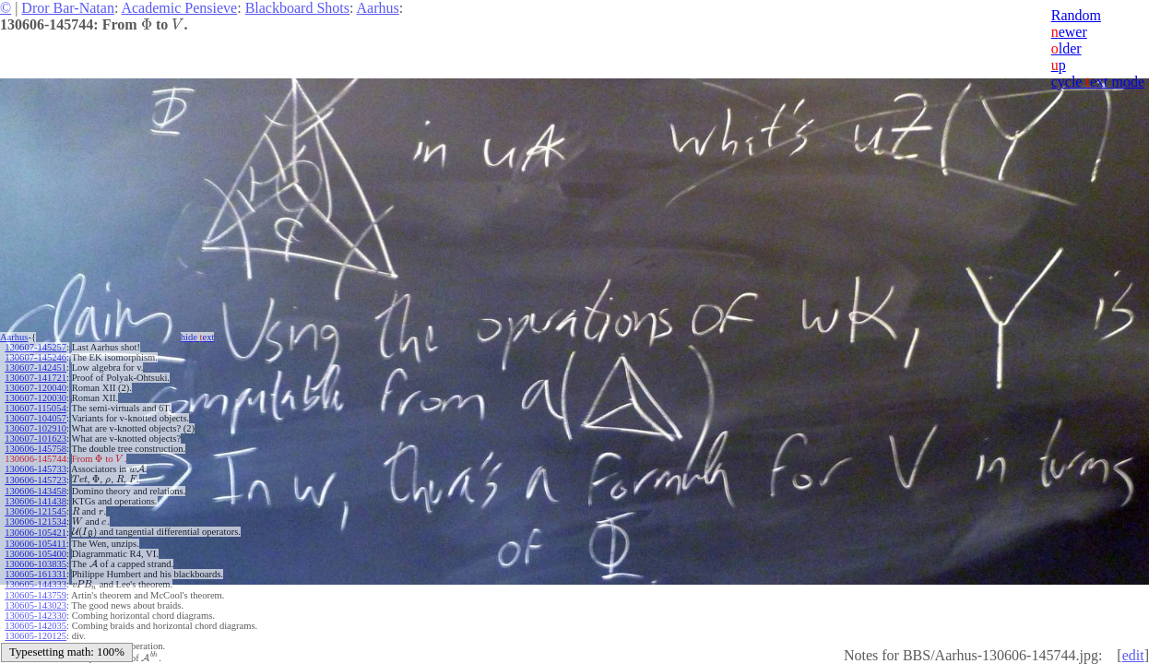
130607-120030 (35, 398)
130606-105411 (35, 544)
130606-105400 (35, 554)
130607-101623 (35, 438)
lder (1066, 48)
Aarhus (378, 8)
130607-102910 (35, 428)
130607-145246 (35, 357)
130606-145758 (35, 449)
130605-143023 (35, 605)
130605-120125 (35, 636)
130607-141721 (35, 378)
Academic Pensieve (179, 8)
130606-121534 (35, 521)
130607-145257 (35, 347)
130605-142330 (35, 616)
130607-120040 (35, 388)
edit (1133, 655)
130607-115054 (35, 408)
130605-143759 (35, 595)
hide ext (198, 337)
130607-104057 (35, 418)
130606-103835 (35, 564)
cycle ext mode (1097, 81)
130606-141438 (35, 501)
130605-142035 (35, 626)
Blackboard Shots (297, 8)
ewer (1069, 32)
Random (1076, 15)
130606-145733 (35, 469)
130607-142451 (35, 367)
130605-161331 (35, 574)
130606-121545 (35, 511)
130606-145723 (35, 480)
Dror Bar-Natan (67, 8)
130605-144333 (35, 584)
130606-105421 (35, 533)
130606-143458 (35, 491)
